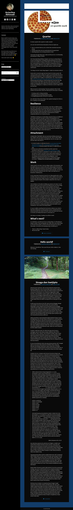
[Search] (16, 73)
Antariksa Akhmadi (10, 13)
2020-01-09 (56, 284)
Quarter (46, 22)
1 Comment (47, 251)
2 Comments (46, 499)
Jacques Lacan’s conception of (51, 150)
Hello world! (46, 242)
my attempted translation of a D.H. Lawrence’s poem (45, 145)
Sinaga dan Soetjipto (46, 267)
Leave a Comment (46, 233)
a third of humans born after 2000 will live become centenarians (47, 79)
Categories (3, 78)
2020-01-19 (56, 39)
